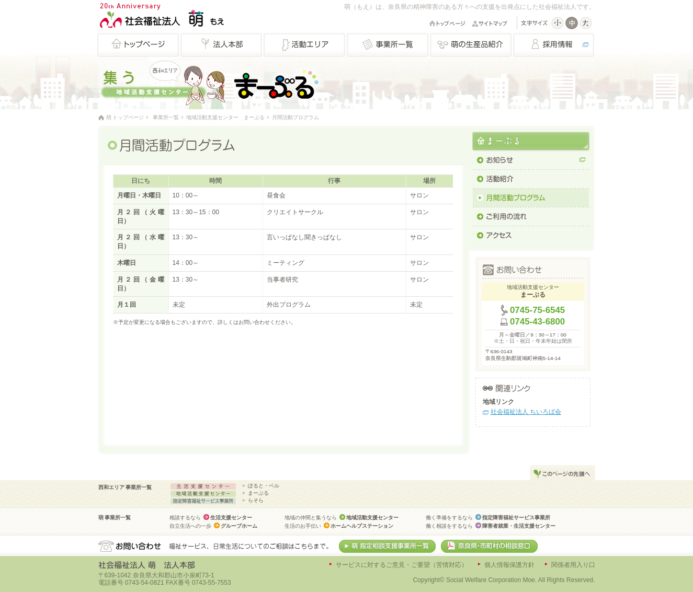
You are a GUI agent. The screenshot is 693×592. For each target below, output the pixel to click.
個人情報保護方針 (509, 564)
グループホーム (239, 526)
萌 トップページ (125, 117)
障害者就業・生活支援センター (518, 526)
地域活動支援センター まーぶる (225, 117)
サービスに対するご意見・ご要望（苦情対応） (402, 564)
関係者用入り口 (573, 564)
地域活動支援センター (372, 517)
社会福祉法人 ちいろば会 (526, 411)
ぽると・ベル (263, 486)
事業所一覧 (166, 117)
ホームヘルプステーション (362, 526)
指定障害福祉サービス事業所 (516, 517)
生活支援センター (231, 517)
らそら (256, 500)
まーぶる (258, 493)
